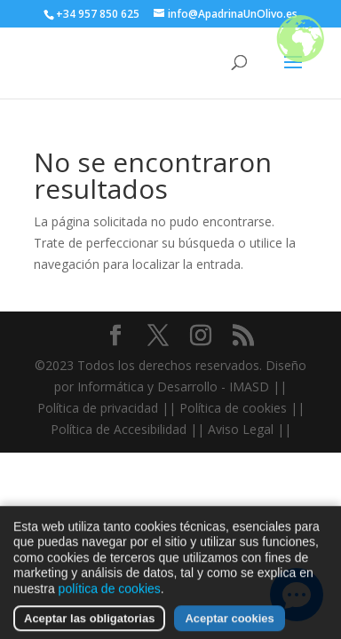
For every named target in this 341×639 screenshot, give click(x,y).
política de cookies (110, 595)
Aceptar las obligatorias (89, 624)
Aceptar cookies (229, 624)
